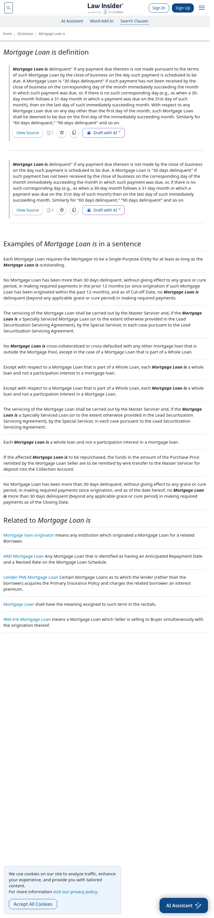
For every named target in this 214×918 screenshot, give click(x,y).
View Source (27, 132)
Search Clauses (134, 21)
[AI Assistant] (183, 905)
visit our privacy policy (75, 891)
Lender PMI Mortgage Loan (30, 577)
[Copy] (74, 132)
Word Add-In (102, 21)
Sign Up (183, 8)
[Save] (61, 132)
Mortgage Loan (18, 604)
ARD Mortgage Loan (23, 556)
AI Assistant (72, 21)
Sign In (158, 8)
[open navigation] (202, 8)
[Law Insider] (105, 8)
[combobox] (8, 7)
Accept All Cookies (33, 904)
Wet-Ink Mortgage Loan (27, 619)
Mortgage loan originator (28, 535)
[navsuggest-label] (8, 7)
